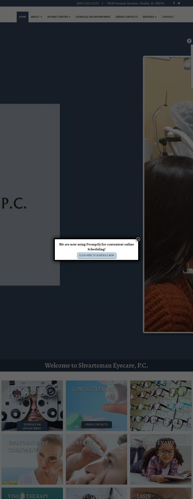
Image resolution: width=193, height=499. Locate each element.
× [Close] (138, 239)
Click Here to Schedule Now (96, 255)
